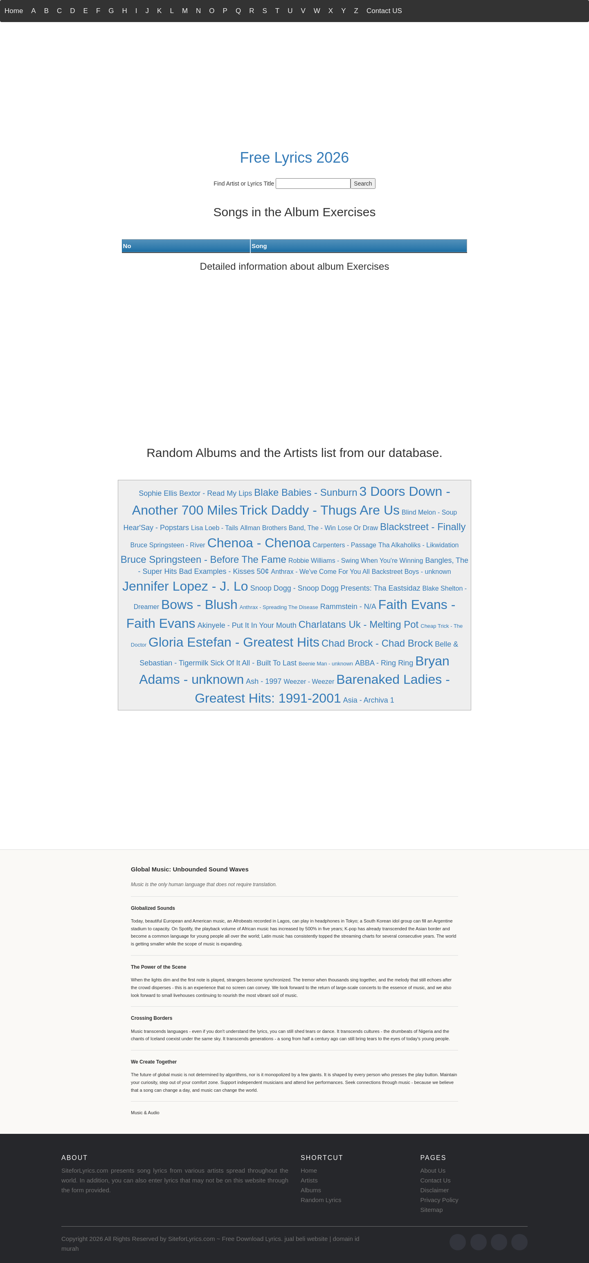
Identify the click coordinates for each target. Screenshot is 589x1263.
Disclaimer (434, 1190)
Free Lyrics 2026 (294, 157)
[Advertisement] (294, 84)
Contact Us (435, 1180)
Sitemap (431, 1209)
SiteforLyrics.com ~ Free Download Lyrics (224, 1238)
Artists (309, 1180)
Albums (311, 1190)
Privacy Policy (439, 1199)
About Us (433, 1170)
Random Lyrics (321, 1199)
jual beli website (306, 1238)
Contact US (384, 11)
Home (13, 11)
